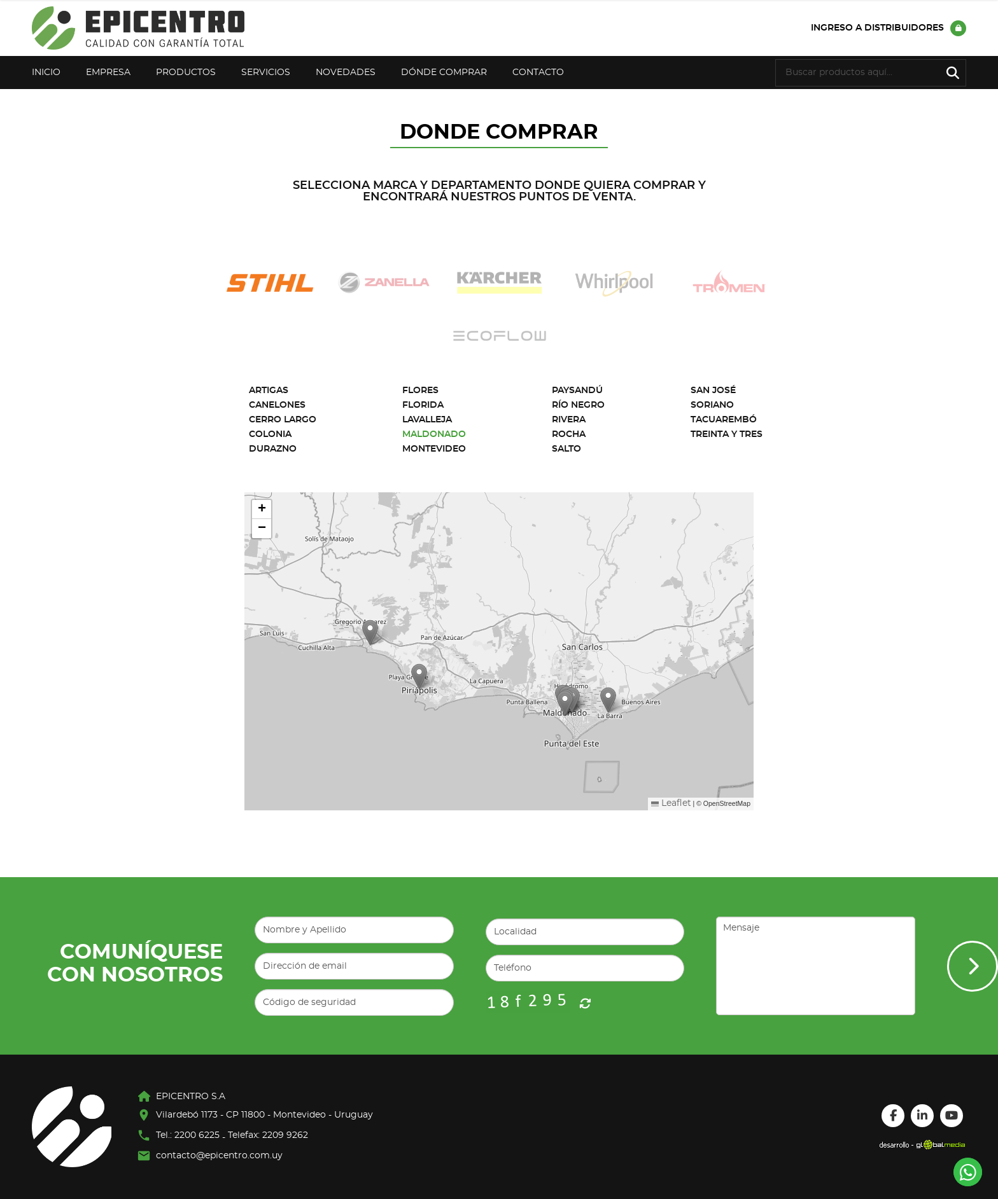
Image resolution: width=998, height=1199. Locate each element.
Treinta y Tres (727, 434)
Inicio (46, 72)
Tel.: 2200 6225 (188, 1135)
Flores (420, 390)
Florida (423, 405)
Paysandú (577, 390)
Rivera (569, 419)
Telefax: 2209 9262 (268, 1135)
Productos (186, 72)
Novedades (346, 72)
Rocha (569, 434)
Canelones (277, 405)
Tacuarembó (724, 419)
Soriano (712, 405)
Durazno (273, 449)
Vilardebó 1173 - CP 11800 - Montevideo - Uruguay (264, 1115)
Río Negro (578, 405)
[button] (370, 633)
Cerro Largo (282, 419)
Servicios (265, 72)
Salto (566, 449)
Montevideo (434, 449)
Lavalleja (427, 419)
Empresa (108, 72)
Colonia (270, 434)
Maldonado (434, 434)
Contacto (538, 72)
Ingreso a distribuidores (888, 28)
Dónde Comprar (444, 72)
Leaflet (671, 803)
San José (713, 390)
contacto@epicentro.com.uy (219, 1155)
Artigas (268, 390)
